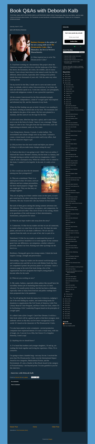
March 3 (68, 274)
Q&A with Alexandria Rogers (72, 213)
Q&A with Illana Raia (71, 201)
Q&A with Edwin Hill (70, 116)
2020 (66, 301)
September (69, 91)
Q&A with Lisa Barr (70, 285)
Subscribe (73, 41)
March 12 (68, 220)
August (68, 93)
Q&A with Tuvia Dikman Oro (72, 186)
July (67, 95)
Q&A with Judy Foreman (71, 226)
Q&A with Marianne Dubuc (72, 280)
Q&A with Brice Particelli (71, 169)
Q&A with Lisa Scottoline (71, 122)
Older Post (55, 427)
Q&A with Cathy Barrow (71, 199)
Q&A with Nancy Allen (71, 165)
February (68, 294)
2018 (66, 305)
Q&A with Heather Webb (71, 173)
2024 (66, 78)
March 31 (68, 112)
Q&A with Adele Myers (71, 276)
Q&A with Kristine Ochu (71, 241)
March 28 (68, 133)
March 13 (68, 216)
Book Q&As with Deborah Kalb (44, 10)
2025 (66, 76)
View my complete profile (69, 325)
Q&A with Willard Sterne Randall (73, 131)
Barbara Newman (38, 42)
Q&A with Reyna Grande (71, 196)
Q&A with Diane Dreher (71, 207)
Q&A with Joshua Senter (71, 135)
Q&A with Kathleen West (71, 118)
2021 (66, 299)
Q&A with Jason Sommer (72, 184)
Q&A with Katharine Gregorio (73, 192)
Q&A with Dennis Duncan (72, 114)
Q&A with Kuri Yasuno (71, 139)
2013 (66, 315)
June (67, 97)
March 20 (68, 175)
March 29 (68, 129)
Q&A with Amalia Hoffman (72, 247)
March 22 (68, 167)
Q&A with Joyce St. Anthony (72, 233)
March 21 (68, 171)
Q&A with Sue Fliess (70, 269)
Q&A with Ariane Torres (71, 287)
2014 (66, 313)
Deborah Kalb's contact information (72, 56)
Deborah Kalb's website (70, 58)
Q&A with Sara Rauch (71, 105)
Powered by (73, 46)
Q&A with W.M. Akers (71, 239)
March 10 (68, 228)
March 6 (68, 254)
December (68, 84)
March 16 (68, 194)
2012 (66, 318)
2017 (66, 307)
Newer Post (14, 427)
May (67, 99)
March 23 (68, 158)
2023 (66, 80)
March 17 (68, 188)
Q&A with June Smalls (71, 127)
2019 (66, 303)
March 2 (68, 283)
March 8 (68, 243)
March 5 (68, 260)
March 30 (68, 120)
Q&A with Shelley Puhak (71, 148)
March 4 (68, 264)
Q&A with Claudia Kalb (71, 150)
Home (35, 427)
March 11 (68, 224)
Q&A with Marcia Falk (71, 154)
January (68, 296)
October (68, 89)
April (67, 101)
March (67, 103)
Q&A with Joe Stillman (71, 278)
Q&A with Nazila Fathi (71, 258)
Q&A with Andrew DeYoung (72, 124)
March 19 (68, 182)
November (68, 86)
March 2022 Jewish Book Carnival (74, 203)
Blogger (50, 439)
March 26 (68, 141)
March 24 (68, 152)
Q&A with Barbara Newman (72, 256)
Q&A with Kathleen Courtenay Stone (74, 266)
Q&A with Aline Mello (71, 190)
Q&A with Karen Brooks (71, 245)
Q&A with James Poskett (71, 160)
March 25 (68, 146)
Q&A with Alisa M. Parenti (72, 156)
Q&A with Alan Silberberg (72, 252)
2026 (66, 74)
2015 (66, 311)
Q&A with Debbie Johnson (72, 230)
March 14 (68, 211)
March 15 (68, 205)
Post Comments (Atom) (22, 430)
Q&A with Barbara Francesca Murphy (75, 110)
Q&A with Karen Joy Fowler (72, 237)
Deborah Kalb (68, 323)
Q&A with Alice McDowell (72, 218)
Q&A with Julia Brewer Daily (72, 180)
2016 (66, 309)
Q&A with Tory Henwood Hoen (73, 262)
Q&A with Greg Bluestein (72, 163)
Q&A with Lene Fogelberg (72, 107)
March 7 (68, 249)
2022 (66, 83)
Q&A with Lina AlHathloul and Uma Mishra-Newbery (74, 271)
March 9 (68, 235)
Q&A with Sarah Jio (70, 222)
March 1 (68, 291)
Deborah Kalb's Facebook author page (73, 59)
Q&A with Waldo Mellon (71, 143)
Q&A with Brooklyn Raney (72, 209)
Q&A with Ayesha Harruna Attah (73, 177)
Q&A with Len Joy (70, 289)
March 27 (68, 137)
